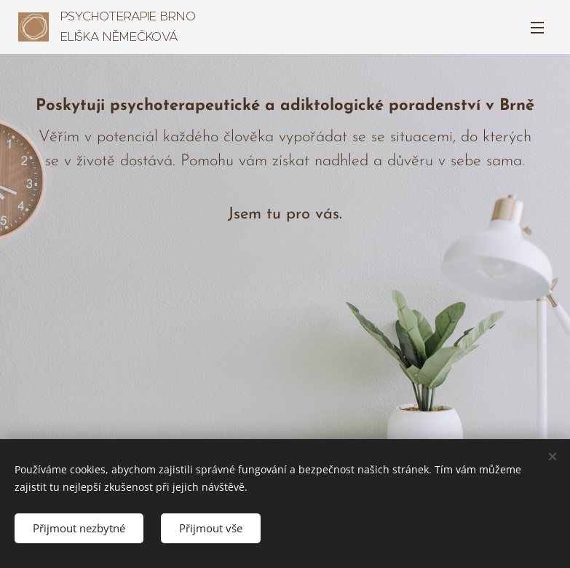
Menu (537, 27)
